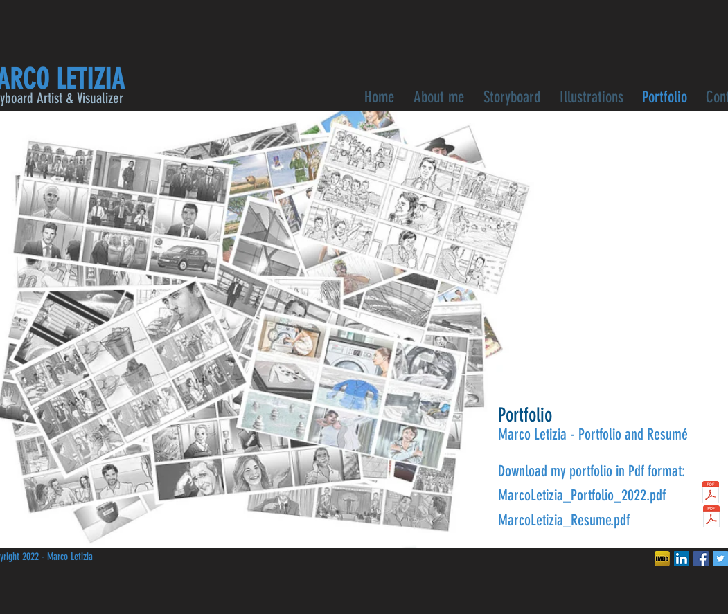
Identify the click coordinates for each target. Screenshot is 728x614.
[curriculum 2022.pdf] (711, 518)
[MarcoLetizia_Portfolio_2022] (711, 494)
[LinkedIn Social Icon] (681, 558)
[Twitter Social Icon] (720, 558)
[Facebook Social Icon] (701, 558)
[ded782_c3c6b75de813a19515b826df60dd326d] (662, 558)
